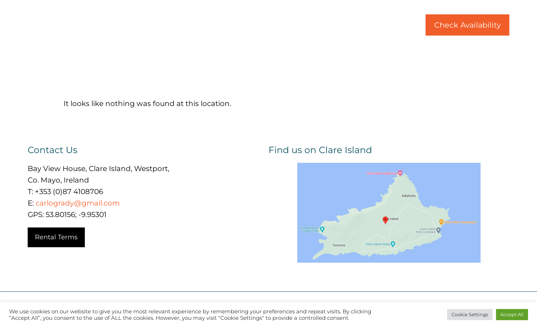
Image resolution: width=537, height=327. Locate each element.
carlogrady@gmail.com (78, 203)
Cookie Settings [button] (469, 314)
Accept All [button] (512, 314)
